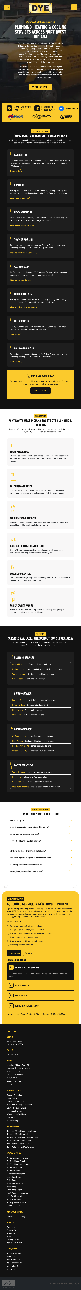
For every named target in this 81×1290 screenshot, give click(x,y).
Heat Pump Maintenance (17, 1193)
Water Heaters (18, 679)
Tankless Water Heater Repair (19, 1134)
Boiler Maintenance (15, 1183)
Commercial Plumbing (16, 1216)
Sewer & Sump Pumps (16, 1108)
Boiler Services (18, 705)
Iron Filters (16, 777)
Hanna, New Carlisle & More (24, 1005)
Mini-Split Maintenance (16, 1202)
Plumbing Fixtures (14, 1111)
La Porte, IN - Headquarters (24, 967)
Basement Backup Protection (19, 1104)
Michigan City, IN (19, 985)
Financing (11, 1227)
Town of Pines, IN (14, 1263)
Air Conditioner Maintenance (19, 1164)
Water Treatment (19, 674)
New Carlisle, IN (13, 1259)
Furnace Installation (15, 1167)
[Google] (8, 1084)
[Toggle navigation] (7, 7)
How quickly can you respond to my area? (40, 834)
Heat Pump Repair (14, 1189)
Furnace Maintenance (16, 1173)
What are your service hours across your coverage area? (40, 857)
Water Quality (12, 1120)
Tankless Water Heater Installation (21, 1131)
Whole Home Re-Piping (16, 1114)
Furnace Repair (13, 1170)
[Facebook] (11, 1084)
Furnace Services (19, 700)
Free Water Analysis (20, 786)
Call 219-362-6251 (40, 390)
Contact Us (16, 171)
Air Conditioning (19, 736)
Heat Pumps (17, 710)
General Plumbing (19, 664)
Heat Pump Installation (16, 1186)
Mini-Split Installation (15, 1196)
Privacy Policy (13, 1239)
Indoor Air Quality (19, 751)
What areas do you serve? (40, 820)
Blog (9, 1236)
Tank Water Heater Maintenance (20, 1147)
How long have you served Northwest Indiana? (40, 871)
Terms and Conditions (16, 1243)
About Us (11, 1233)
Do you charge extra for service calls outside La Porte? (40, 827)
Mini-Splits (16, 714)
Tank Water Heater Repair (18, 1144)
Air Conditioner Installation (18, 1158)
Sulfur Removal (18, 781)
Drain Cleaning (18, 669)
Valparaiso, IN (18, 995)
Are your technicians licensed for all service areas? (40, 850)
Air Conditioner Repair (16, 1161)
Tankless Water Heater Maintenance (22, 1137)
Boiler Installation (14, 1177)
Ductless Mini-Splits (20, 746)
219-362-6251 (14, 953)
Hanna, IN (11, 1256)
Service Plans (12, 1230)
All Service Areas (14, 1253)
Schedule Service (40, 87)
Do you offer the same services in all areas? (40, 840)
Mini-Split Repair (14, 1199)
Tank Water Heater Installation (19, 1140)
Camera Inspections (15, 1101)
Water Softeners (19, 772)
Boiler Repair (12, 1180)
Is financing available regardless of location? (40, 864)
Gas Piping (11, 1117)
